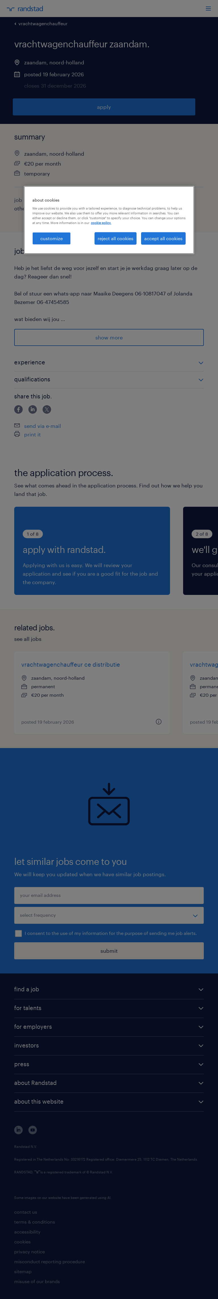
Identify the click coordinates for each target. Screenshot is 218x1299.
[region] (109, 220)
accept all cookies (163, 238)
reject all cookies (115, 238)
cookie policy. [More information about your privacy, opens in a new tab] (101, 223)
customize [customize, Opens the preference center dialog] (51, 238)
